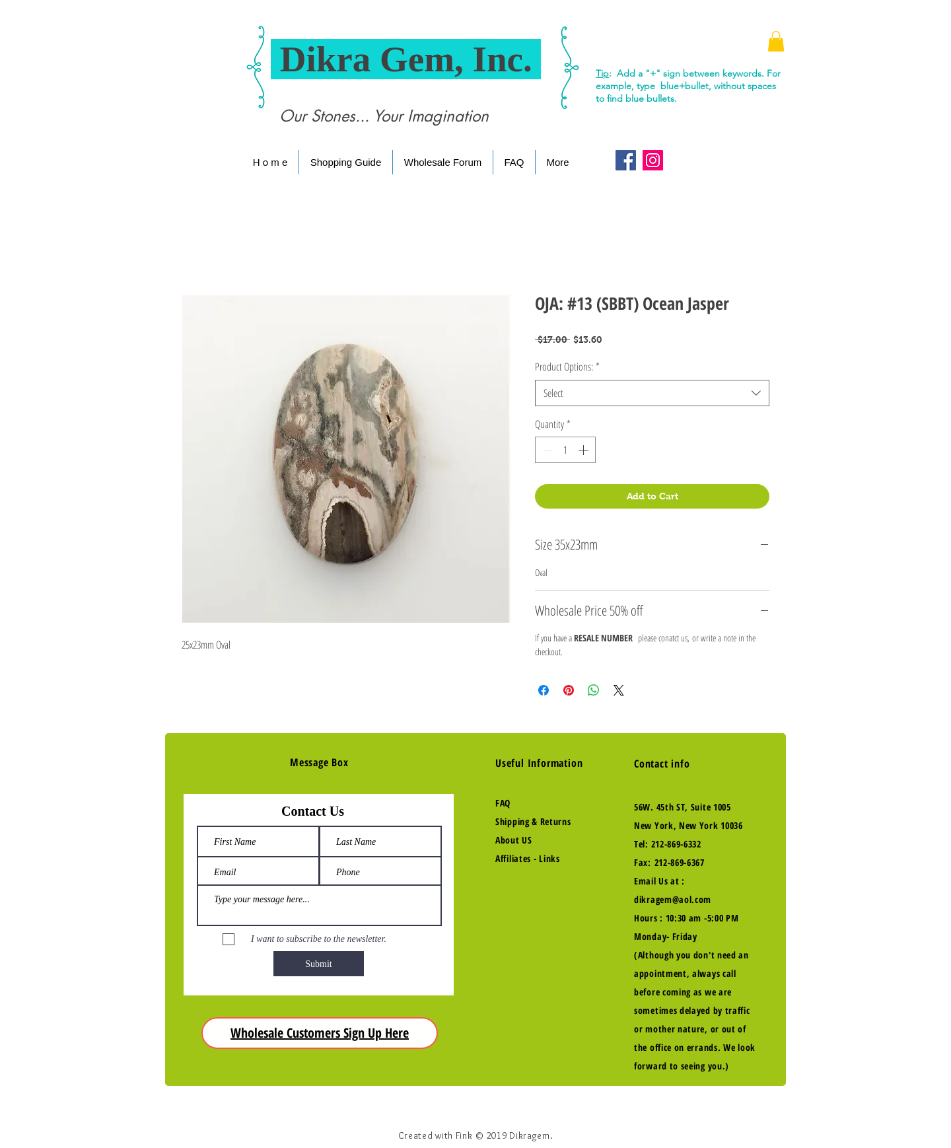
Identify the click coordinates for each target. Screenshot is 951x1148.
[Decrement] (546, 449)
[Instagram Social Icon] (653, 160)
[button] (776, 41)
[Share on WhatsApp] (594, 690)
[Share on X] (619, 690)
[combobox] (652, 393)
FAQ (503, 803)
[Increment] (584, 449)
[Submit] (318, 963)
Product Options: (567, 366)
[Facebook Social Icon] (626, 160)
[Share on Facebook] (543, 690)
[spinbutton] (565, 449)
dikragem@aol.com (672, 899)
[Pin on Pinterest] (569, 690)
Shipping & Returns (533, 821)
